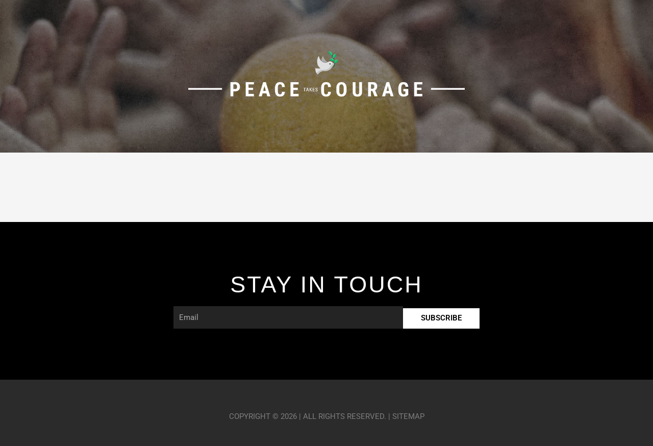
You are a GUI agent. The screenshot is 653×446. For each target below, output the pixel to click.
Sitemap (408, 416)
